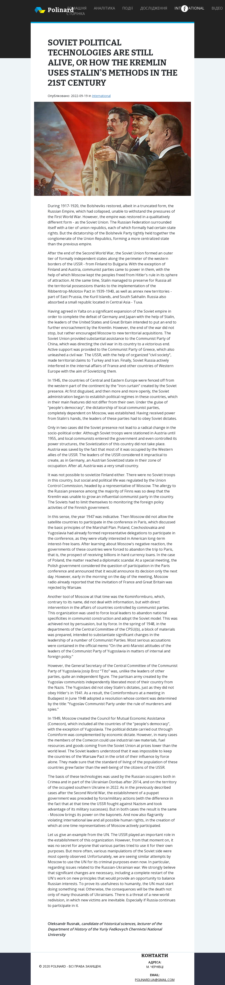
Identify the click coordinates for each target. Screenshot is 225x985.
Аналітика (104, 8)
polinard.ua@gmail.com (155, 980)
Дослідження (153, 8)
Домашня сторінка (77, 11)
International (189, 8)
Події (127, 8)
